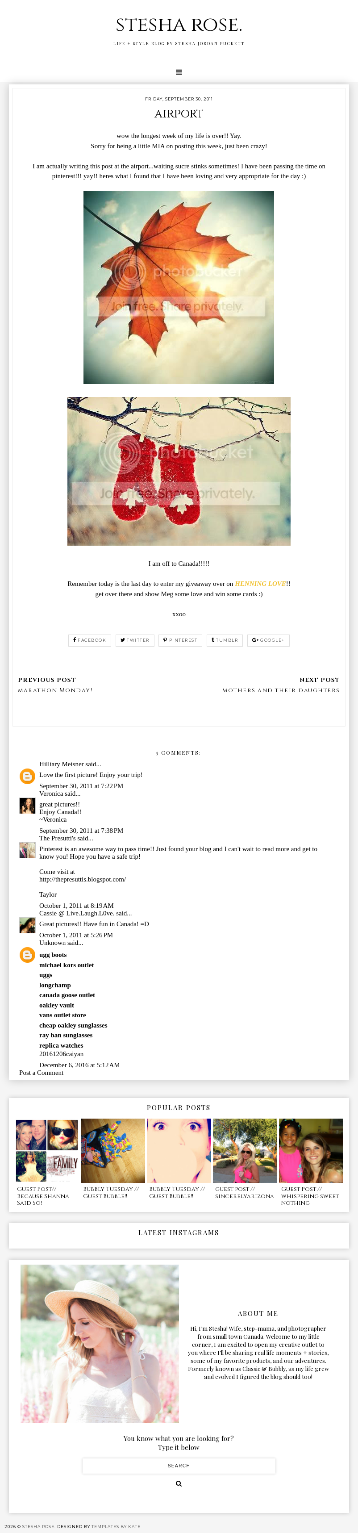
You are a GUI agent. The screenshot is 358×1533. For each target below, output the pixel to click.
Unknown (52, 942)
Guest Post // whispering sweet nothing (310, 1196)
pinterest (180, 640)
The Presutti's (57, 838)
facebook (90, 640)
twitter (135, 640)
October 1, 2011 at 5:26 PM (76, 935)
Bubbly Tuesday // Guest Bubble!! (111, 1192)
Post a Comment (41, 1072)
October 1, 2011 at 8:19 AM (76, 905)
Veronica (51, 793)
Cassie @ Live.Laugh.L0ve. (76, 913)
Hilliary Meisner (61, 764)
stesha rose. (179, 24)
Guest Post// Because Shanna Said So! (43, 1196)
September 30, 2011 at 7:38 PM (81, 830)
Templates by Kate (116, 1526)
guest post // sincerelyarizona (244, 1192)
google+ (268, 640)
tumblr (225, 640)
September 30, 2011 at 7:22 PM (81, 785)
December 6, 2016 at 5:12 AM (79, 1065)
